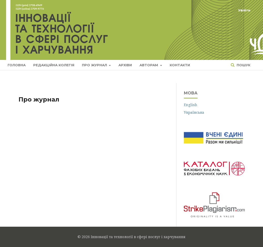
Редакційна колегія (53, 65)
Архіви (125, 65)
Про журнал (95, 65)
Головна (17, 65)
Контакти (180, 65)
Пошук (243, 65)
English (190, 104)
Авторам (149, 65)
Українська (194, 112)
